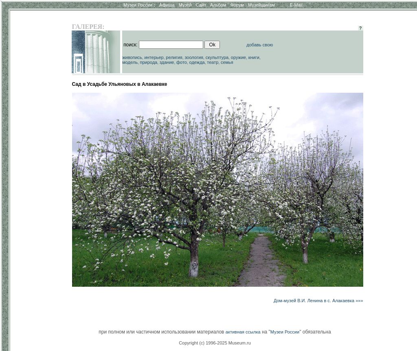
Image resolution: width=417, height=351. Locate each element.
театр (212, 62)
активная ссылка (243, 331)
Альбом (218, 4)
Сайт (201, 4)
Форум (237, 4)
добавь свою (259, 44)
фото (181, 62)
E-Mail (296, 4)
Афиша (167, 4)
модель (130, 62)
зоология (193, 57)
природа (148, 62)
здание (167, 62)
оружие (238, 57)
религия (174, 57)
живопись (132, 57)
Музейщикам (261, 4)
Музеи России (139, 4)
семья (227, 62)
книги (253, 57)
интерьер (153, 57)
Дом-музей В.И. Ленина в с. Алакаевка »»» (318, 300)
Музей (185, 4)
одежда (197, 62)
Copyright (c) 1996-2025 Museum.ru (215, 342)
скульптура (217, 57)
